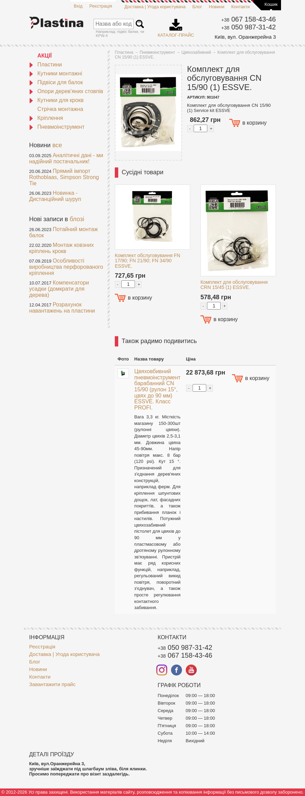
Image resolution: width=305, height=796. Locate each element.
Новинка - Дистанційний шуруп (55, 196)
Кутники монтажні (55, 73)
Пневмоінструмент (57, 127)
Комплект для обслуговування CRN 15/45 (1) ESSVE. (234, 284)
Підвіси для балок (56, 82)
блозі (77, 219)
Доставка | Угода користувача (154, 6)
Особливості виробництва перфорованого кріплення (66, 267)
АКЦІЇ (44, 56)
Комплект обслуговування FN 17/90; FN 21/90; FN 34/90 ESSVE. (147, 261)
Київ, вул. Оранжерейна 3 (245, 37)
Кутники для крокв (56, 100)
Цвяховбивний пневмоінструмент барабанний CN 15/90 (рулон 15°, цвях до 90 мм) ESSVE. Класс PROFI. (157, 389)
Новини (216, 6)
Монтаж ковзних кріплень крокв (61, 248)
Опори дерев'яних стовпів (66, 91)
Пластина (124, 52)
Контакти (240, 6)
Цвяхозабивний (196, 52)
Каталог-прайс (176, 26)
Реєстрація (100, 6)
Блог (197, 6)
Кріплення (46, 118)
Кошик (271, 4)
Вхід (78, 6)
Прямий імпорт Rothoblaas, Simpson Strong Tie (64, 177)
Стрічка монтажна (60, 109)
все (57, 145)
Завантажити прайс (52, 684)
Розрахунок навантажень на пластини (62, 308)
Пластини (45, 64)
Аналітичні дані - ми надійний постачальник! (66, 158)
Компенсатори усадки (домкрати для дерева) (59, 289)
